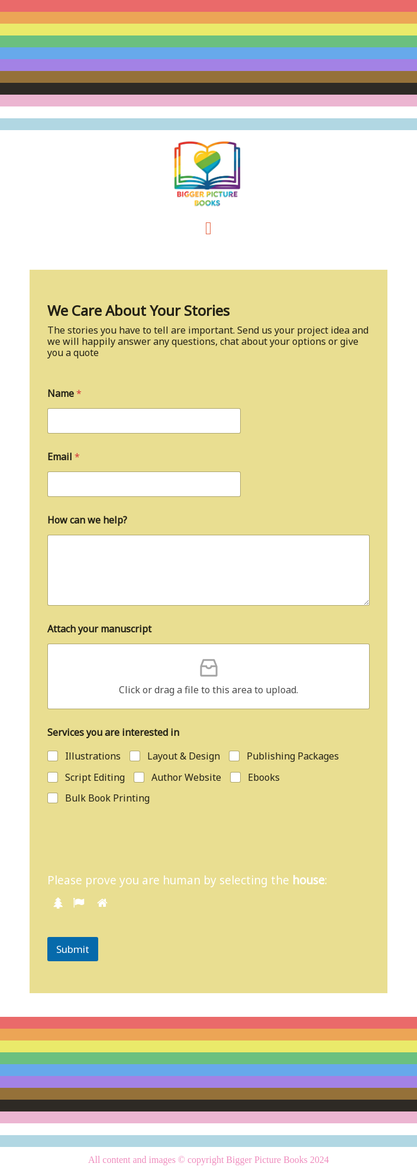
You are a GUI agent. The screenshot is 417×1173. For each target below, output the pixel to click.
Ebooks (264, 777)
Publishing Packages (293, 756)
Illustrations (93, 756)
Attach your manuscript (99, 629)
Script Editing (95, 777)
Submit (72, 949)
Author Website (186, 777)
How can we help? (87, 520)
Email (63, 457)
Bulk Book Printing (107, 798)
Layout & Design (183, 756)
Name (64, 393)
